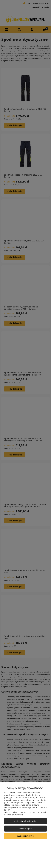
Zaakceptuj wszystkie (25, 836)
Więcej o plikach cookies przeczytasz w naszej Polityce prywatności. (25, 813)
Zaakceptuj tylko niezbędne (25, 821)
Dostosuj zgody (25, 828)
